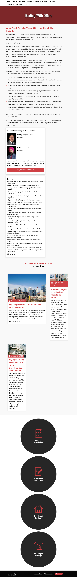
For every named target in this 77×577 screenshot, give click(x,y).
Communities (12, 417)
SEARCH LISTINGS (41, 1)
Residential (44, 415)
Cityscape (11, 498)
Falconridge (12, 475)
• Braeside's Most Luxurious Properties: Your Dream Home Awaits (62, 213)
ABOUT (14, 1)
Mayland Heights (13, 506)
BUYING (9, 5)
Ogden (42, 545)
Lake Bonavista (13, 545)
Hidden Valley (45, 524)
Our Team (11, 412)
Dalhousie (43, 537)
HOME (8, 1)
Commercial (44, 417)
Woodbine (43, 532)
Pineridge (11, 490)
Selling (42, 430)
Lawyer (42, 444)
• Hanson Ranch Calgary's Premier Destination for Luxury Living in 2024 (62, 117)
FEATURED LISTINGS (25, 1)
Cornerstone (44, 475)
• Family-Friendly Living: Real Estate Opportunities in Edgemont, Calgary (61, 175)
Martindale (11, 480)
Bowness (11, 537)
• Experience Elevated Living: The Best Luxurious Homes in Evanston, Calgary (62, 159)
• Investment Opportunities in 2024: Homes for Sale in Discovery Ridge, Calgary (62, 205)
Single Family (12, 441)
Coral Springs (44, 498)
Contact (10, 428)
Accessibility (12, 420)
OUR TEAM (27, 5)
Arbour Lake (12, 540)
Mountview (11, 511)
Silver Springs (45, 540)
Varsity (42, 516)
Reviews (10, 425)
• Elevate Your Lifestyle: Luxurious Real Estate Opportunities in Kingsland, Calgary (62, 222)
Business (11, 460)
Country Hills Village (14, 516)
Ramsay (10, 493)
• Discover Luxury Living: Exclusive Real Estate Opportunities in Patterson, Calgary (62, 196)
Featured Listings (46, 412)
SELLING (17, 5)
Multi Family (12, 444)
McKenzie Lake (45, 508)
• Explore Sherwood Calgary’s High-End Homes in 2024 (61, 104)
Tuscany (43, 503)
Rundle (10, 488)
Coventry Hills (45, 483)
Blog (9, 422)
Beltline (10, 527)
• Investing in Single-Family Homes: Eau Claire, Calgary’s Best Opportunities (62, 236)
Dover (10, 547)
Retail (10, 458)
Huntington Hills (45, 514)
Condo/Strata (12, 446)
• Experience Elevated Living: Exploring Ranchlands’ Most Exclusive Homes (62, 144)
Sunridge (11, 522)
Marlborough (44, 490)
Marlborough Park (46, 493)
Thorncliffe (44, 547)
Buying (42, 428)
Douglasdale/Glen (46, 519)
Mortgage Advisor (46, 441)
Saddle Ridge (44, 485)
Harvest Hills (44, 496)
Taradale (11, 477)
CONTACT (35, 5)
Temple (10, 485)
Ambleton (43, 480)
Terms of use (38, 574)
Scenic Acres (44, 550)
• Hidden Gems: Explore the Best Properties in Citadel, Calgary (63, 137)
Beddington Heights (47, 527)
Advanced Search (46, 420)
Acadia (10, 542)
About (10, 415)
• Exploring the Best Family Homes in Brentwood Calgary (62, 131)
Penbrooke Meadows (47, 553)
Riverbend (11, 553)
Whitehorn (43, 477)
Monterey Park (45, 488)
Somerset (43, 555)
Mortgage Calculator (47, 422)
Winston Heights (13, 508)
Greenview (11, 519)
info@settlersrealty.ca (50, 457)
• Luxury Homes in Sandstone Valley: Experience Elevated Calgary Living (62, 125)
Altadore (43, 534)
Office (10, 455)
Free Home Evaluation (47, 425)
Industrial (11, 463)
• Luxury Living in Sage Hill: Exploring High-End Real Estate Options (62, 110)
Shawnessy (11, 555)
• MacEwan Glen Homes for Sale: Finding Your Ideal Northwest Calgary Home (63, 97)
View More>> (60, 242)
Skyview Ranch (13, 514)
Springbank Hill (45, 542)
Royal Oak (11, 534)
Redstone (11, 496)
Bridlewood (44, 522)
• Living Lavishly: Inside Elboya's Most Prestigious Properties (62, 230)
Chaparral (11, 532)
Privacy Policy (49, 574)
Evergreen (11, 524)
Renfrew (11, 503)
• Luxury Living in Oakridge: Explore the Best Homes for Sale (62, 189)
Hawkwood (11, 550)
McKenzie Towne (46, 506)
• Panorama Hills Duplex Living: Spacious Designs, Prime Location (63, 167)
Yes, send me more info (63, 83)
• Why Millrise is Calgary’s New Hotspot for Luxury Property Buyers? (63, 183)
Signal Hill (43, 511)
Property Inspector (46, 446)
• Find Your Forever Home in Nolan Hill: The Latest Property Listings (62, 152)
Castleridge (12, 483)
